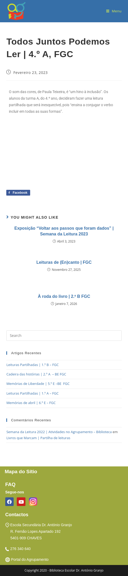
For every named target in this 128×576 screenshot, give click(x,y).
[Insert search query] (63, 335)
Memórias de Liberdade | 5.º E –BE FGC (38, 383)
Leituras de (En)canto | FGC (64, 262)
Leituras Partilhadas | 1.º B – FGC (32, 364)
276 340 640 (20, 549)
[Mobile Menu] (114, 11)
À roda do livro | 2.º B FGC (64, 296)
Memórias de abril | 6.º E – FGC (31, 402)
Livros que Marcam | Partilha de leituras (38, 437)
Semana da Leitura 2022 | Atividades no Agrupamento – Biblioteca (59, 431)
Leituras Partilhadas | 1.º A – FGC (32, 393)
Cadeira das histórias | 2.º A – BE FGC (36, 374)
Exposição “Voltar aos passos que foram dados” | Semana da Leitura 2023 (64, 231)
